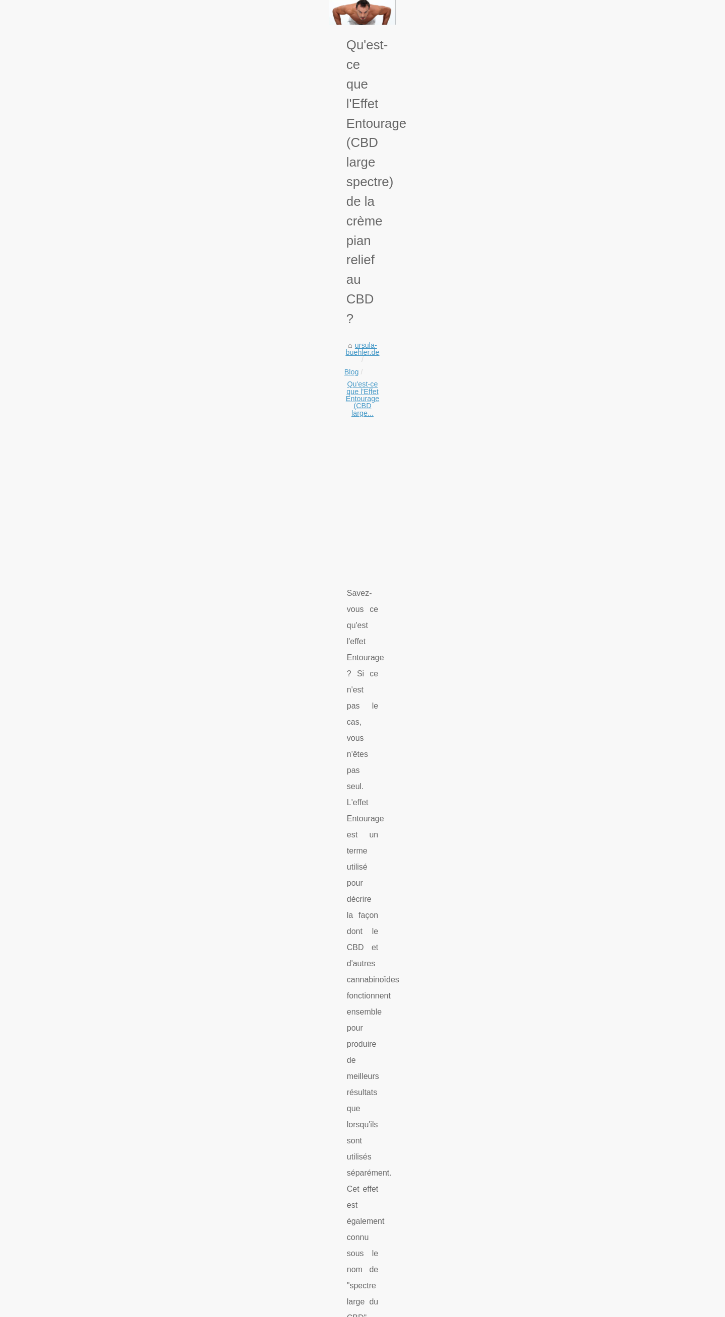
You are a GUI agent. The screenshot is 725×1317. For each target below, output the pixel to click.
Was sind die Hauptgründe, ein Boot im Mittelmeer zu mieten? (227, 1205)
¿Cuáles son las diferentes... (572, 1034)
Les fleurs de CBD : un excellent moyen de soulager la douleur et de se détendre (423, 1057)
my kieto (98, 559)
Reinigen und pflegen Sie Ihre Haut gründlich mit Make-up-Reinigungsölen (247, 1153)
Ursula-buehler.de (108, 1306)
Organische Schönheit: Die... (572, 692)
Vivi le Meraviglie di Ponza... (571, 625)
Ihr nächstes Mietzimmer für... (573, 876)
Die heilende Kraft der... (564, 898)
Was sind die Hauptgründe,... (572, 714)
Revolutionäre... (551, 829)
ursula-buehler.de (98, 330)
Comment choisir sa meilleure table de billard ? (203, 1171)
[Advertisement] (287, 412)
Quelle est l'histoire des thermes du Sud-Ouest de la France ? (151, 1057)
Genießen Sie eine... (559, 602)
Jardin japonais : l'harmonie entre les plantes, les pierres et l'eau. (232, 1222)
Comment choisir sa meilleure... (577, 669)
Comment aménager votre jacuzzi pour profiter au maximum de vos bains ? (249, 1240)
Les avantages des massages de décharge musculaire (216, 1274)
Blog (142, 330)
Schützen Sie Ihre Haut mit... (572, 783)
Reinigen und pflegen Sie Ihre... (577, 647)
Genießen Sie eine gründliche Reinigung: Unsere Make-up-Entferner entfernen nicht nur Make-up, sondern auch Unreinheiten (285, 1115)
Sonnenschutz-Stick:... (562, 944)
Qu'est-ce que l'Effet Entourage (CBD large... (231, 330)
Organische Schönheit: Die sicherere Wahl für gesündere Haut (228, 1188)
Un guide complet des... (564, 1011)
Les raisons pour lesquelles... (573, 989)
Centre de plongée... (559, 966)
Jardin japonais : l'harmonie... (573, 737)
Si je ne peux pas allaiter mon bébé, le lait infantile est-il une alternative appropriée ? (263, 1257)
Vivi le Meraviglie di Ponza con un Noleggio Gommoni (214, 1136)
